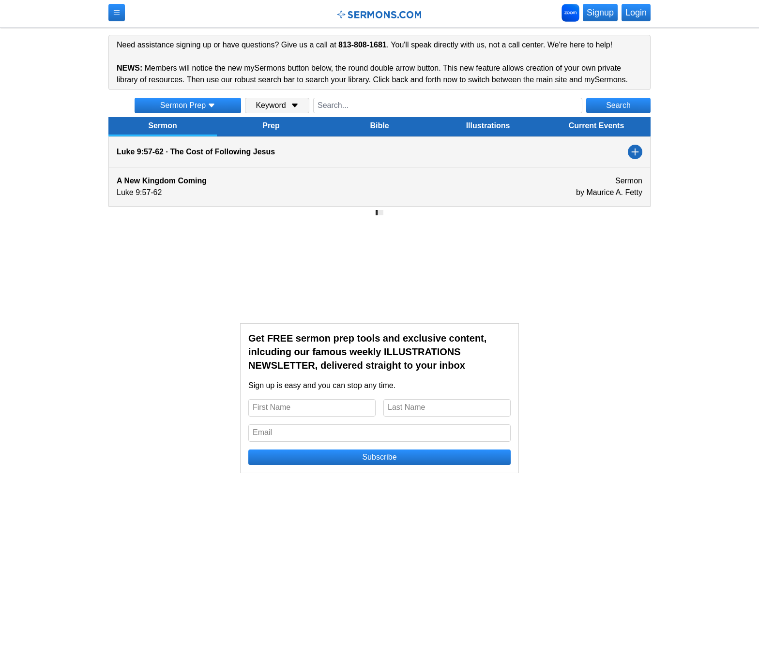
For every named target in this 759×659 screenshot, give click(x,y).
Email (262, 432)
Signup (600, 12)
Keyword (277, 105)
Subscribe (379, 457)
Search (618, 105)
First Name (271, 407)
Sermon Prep (187, 105)
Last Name (406, 407)
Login (636, 12)
